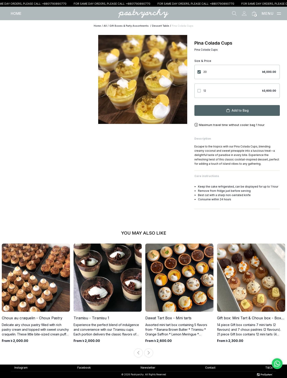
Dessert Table (160, 25)
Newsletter (148, 367)
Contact (210, 367)
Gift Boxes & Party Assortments (129, 25)
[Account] (244, 13)
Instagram (21, 367)
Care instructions (237, 176)
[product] (36, 293)
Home (97, 25)
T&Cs (269, 367)
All (105, 25)
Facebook (84, 367)
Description (237, 138)
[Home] (16, 13)
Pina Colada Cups (182, 25)
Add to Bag (237, 110)
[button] (279, 13)
